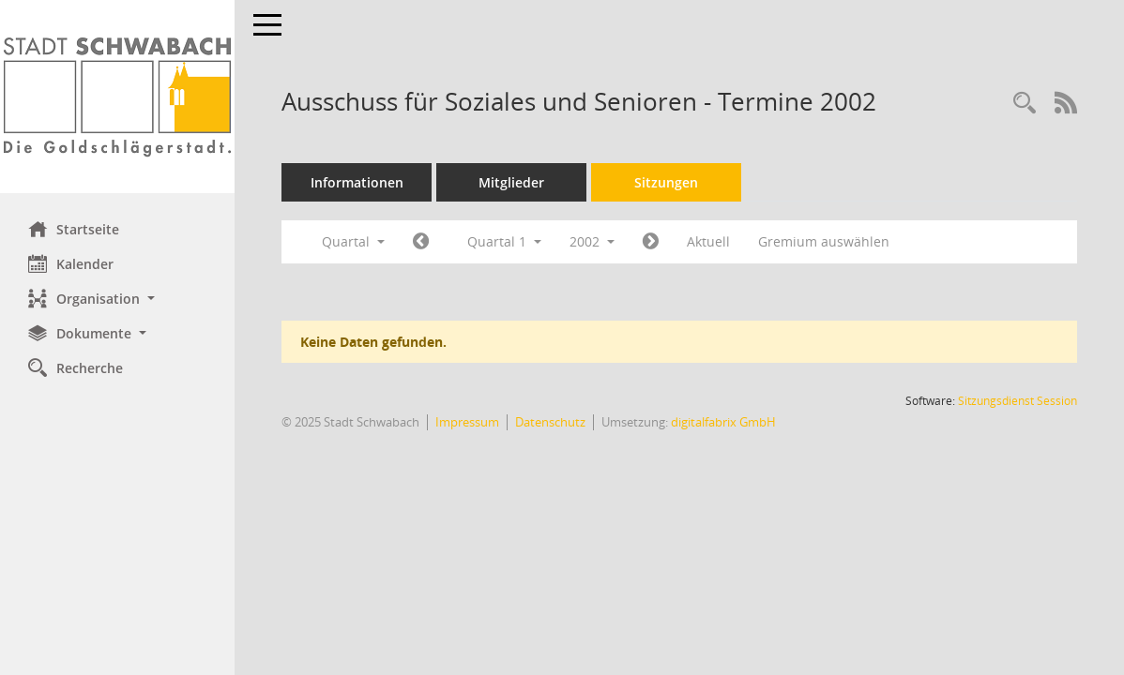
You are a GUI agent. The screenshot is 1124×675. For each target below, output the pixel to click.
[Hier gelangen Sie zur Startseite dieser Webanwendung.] (117, 96)
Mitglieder (511, 182)
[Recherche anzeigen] (1024, 103)
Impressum (467, 421)
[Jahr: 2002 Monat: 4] (651, 242)
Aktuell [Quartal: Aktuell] (708, 241)
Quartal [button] (353, 241)
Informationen (357, 182)
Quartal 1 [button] (504, 241)
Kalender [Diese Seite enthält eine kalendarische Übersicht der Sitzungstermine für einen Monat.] (71, 263)
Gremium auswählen (823, 241)
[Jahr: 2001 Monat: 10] (421, 242)
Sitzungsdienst (1017, 401)
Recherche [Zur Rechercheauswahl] (75, 367)
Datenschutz (550, 421)
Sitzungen (666, 182)
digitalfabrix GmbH (723, 421)
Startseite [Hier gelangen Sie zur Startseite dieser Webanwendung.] (73, 228)
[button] (117, 298)
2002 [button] (592, 241)
